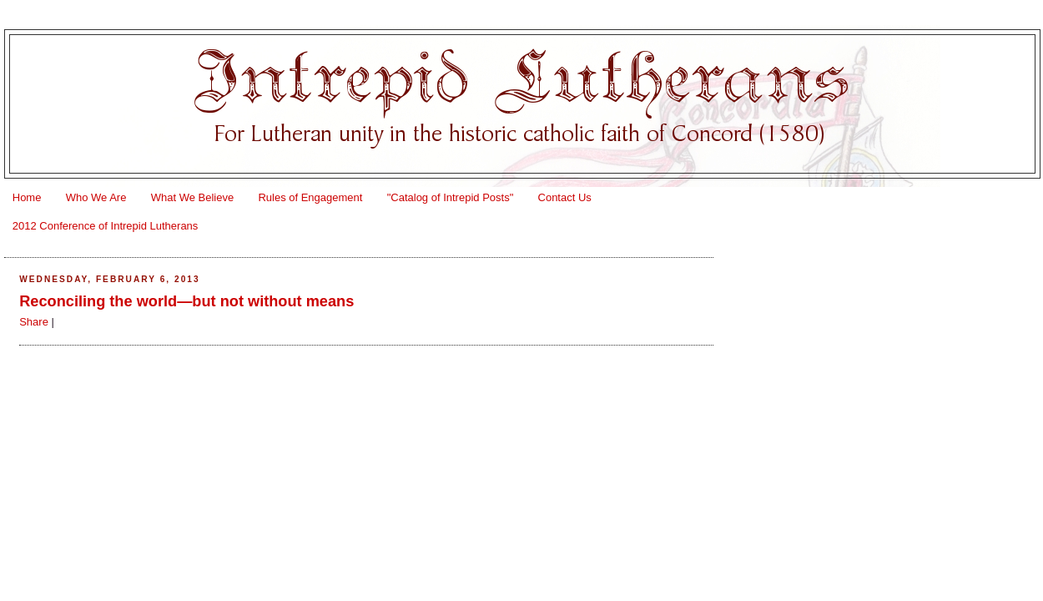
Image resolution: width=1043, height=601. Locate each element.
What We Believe (192, 197)
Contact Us (565, 197)
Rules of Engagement (310, 197)
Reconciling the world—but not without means (186, 301)
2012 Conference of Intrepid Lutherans (106, 226)
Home (27, 197)
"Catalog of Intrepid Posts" (450, 197)
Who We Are (96, 197)
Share (33, 322)
